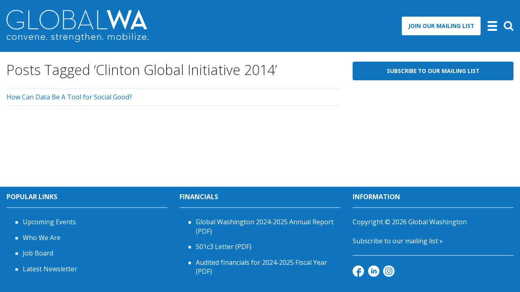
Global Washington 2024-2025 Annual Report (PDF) (265, 227)
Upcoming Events (49, 222)
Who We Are (42, 237)
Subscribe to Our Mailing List (433, 71)
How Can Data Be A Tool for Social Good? (69, 96)
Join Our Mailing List (441, 26)
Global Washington (437, 222)
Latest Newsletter (50, 268)
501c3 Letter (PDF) (223, 247)
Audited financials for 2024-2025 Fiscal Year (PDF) (261, 267)
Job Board (38, 253)
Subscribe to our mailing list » (398, 240)
